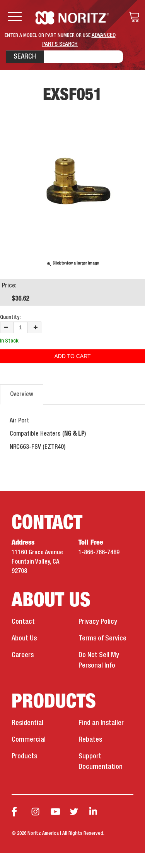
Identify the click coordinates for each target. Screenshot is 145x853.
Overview (21, 394)
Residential (27, 723)
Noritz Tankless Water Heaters (72, 18)
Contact (23, 622)
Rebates (90, 740)
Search (25, 57)
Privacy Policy (97, 622)
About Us (24, 638)
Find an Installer (101, 723)
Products (24, 756)
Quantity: (10, 317)
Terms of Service (102, 638)
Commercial (29, 740)
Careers (23, 655)
